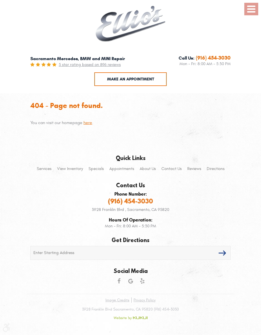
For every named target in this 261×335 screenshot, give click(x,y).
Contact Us (171, 168)
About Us (148, 168)
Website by (130, 318)
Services (44, 168)
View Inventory (70, 168)
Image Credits (117, 300)
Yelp (142, 281)
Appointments (121, 168)
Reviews (194, 168)
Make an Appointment (130, 79)
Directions (216, 168)
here (87, 122)
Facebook (119, 281)
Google (130, 281)
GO (222, 253)
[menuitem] (44, 168)
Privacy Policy (145, 300)
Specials (96, 168)
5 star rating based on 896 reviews (90, 65)
